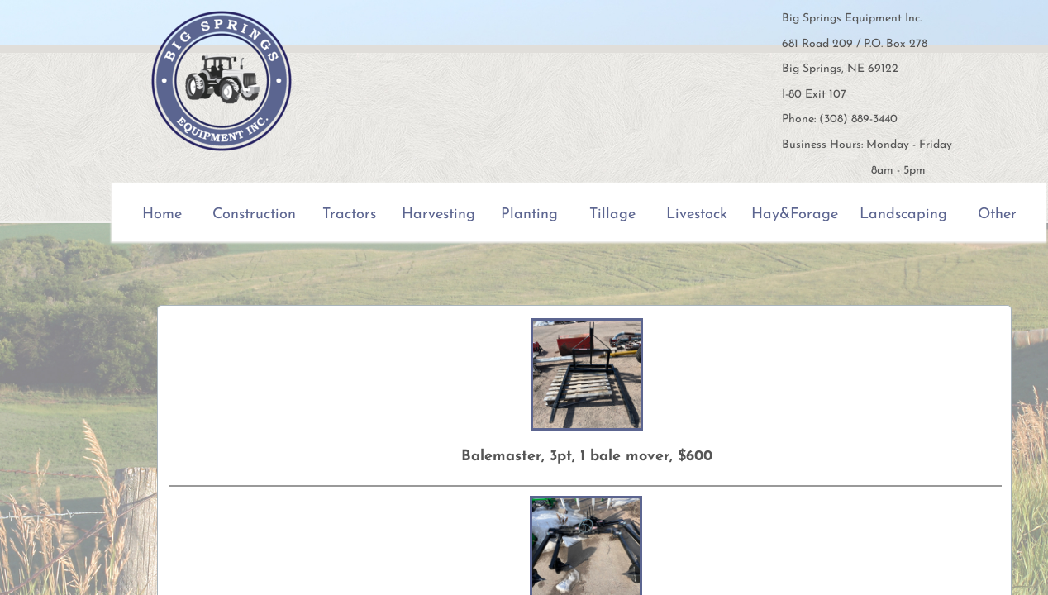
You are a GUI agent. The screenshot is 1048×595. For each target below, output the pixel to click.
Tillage (612, 214)
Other (997, 214)
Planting (529, 214)
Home (162, 214)
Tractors (349, 214)
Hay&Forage (794, 214)
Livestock (696, 214)
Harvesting (438, 214)
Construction (254, 214)
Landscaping (903, 214)
